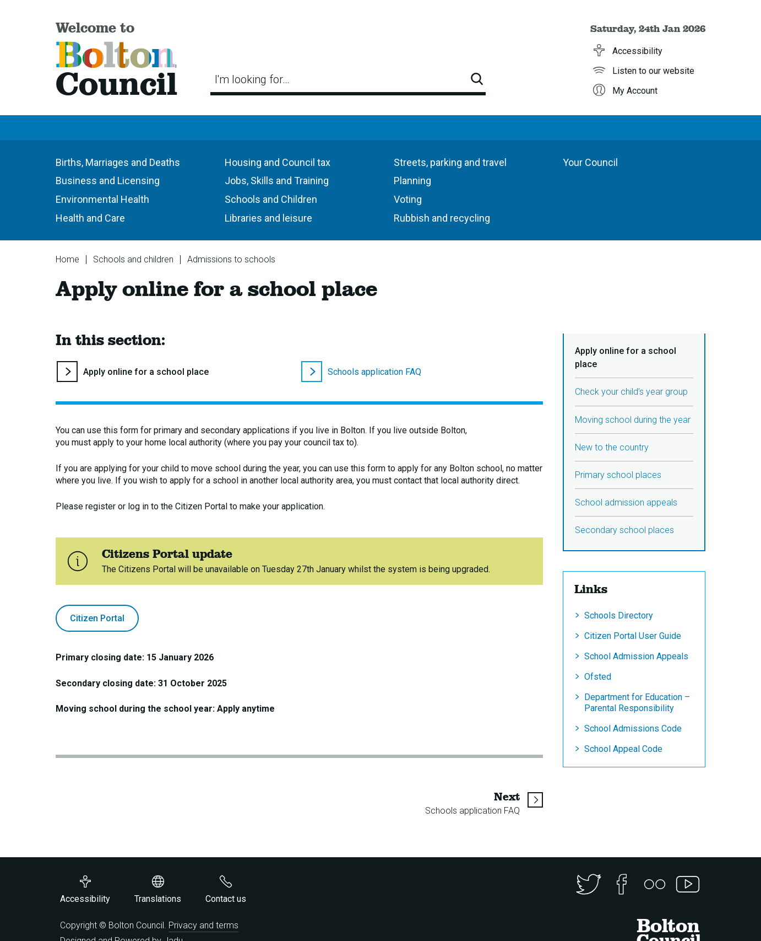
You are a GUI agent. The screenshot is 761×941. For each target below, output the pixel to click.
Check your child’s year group (631, 391)
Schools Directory (618, 615)
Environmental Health (102, 199)
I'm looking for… (252, 79)
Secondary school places (624, 530)
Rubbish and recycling (442, 218)
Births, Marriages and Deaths (118, 162)
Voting (408, 199)
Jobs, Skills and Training (277, 180)
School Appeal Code (623, 749)
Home (67, 259)
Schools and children (133, 259)
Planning (412, 180)
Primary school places (618, 475)
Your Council (590, 162)
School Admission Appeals (636, 656)
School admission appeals (626, 502)
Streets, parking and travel (450, 162)
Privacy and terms (203, 925)
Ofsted (597, 676)
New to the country (612, 447)
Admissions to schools (231, 259)
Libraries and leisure (268, 218)
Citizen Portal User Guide (632, 636)
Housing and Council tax (277, 162)
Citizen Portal (97, 618)
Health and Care (90, 218)
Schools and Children (271, 199)
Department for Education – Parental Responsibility (637, 702)
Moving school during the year (633, 420)
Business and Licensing (108, 180)
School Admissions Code (633, 728)
